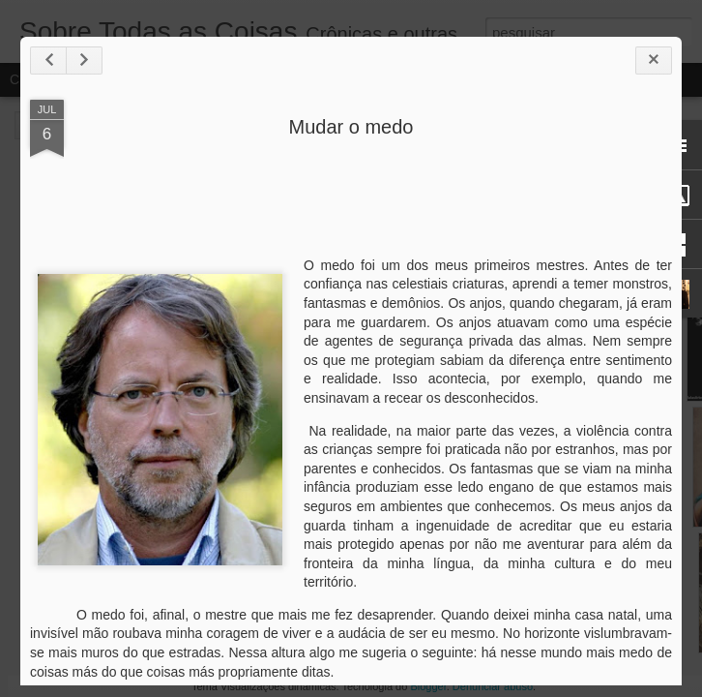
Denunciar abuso (493, 686)
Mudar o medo (351, 126)
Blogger (428, 686)
